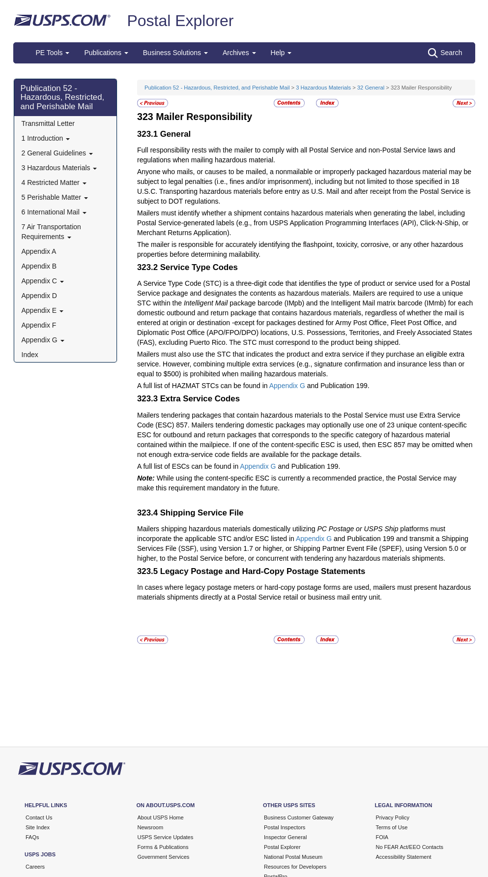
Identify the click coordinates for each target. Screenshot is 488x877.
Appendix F (39, 325)
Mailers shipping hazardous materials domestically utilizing (227, 529)
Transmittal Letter (48, 123)
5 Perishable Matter (55, 197)
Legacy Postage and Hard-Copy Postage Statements (263, 571)
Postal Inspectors (284, 827)
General (175, 134)
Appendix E (43, 310)
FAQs (32, 837)
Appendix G (43, 340)
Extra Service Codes (200, 398)
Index (30, 355)
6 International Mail (54, 212)
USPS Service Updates (166, 837)
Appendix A (39, 251)
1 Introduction (46, 138)
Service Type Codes (199, 267)
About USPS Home (161, 817)
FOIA (382, 837)
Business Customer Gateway (299, 817)
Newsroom (151, 827)
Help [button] (281, 53)
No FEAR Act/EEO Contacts (410, 847)
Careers (35, 867)
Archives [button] (239, 53)
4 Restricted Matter (54, 182)
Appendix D (39, 296)
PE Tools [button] (53, 53)
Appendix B (39, 266)
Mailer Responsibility (204, 116)
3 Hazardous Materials (59, 168)
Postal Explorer (180, 21)
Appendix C (43, 281)
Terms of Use (392, 827)
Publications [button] (106, 53)
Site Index (38, 827)
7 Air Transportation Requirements (51, 232)
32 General (370, 88)
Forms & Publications (163, 847)
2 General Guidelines (57, 153)
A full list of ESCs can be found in (188, 466)
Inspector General (285, 837)
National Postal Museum (293, 857)
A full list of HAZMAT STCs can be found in (203, 386)
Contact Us (39, 817)
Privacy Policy (392, 817)
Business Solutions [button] (175, 53)
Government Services (164, 857)
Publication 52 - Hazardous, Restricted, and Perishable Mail (63, 97)
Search (445, 53)
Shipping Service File (202, 512)
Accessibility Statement (403, 857)
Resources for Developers (295, 867)
